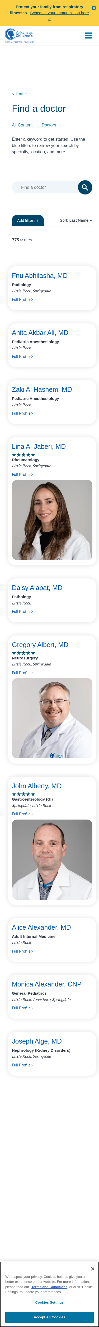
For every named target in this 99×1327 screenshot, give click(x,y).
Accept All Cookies (49, 1317)
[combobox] (53, 187)
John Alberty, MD (37, 786)
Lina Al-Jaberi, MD (39, 446)
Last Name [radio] (78, 220)
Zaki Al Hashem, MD (42, 389)
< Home (19, 94)
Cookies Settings (49, 1302)
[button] (94, 8)
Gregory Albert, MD (40, 644)
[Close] (92, 1269)
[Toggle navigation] (88, 35)
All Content (22, 125)
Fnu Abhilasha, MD (40, 275)
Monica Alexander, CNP (47, 984)
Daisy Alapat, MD (37, 587)
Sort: (76, 220)
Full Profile (22, 299)
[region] (49, 1294)
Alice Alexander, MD (41, 927)
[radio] (91, 220)
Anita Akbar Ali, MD (40, 332)
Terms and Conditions (49, 1287)
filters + (28, 220)
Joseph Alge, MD (37, 1041)
